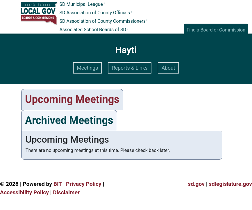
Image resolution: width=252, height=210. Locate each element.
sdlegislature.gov (230, 184)
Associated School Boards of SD (92, 29)
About (168, 68)
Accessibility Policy (24, 192)
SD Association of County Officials (94, 13)
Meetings (87, 68)
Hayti (126, 49)
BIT (57, 184)
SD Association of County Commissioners (102, 21)
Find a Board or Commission (216, 30)
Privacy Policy (83, 184)
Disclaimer (66, 192)
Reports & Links (129, 68)
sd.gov (196, 184)
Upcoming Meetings (72, 99)
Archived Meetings (69, 120)
